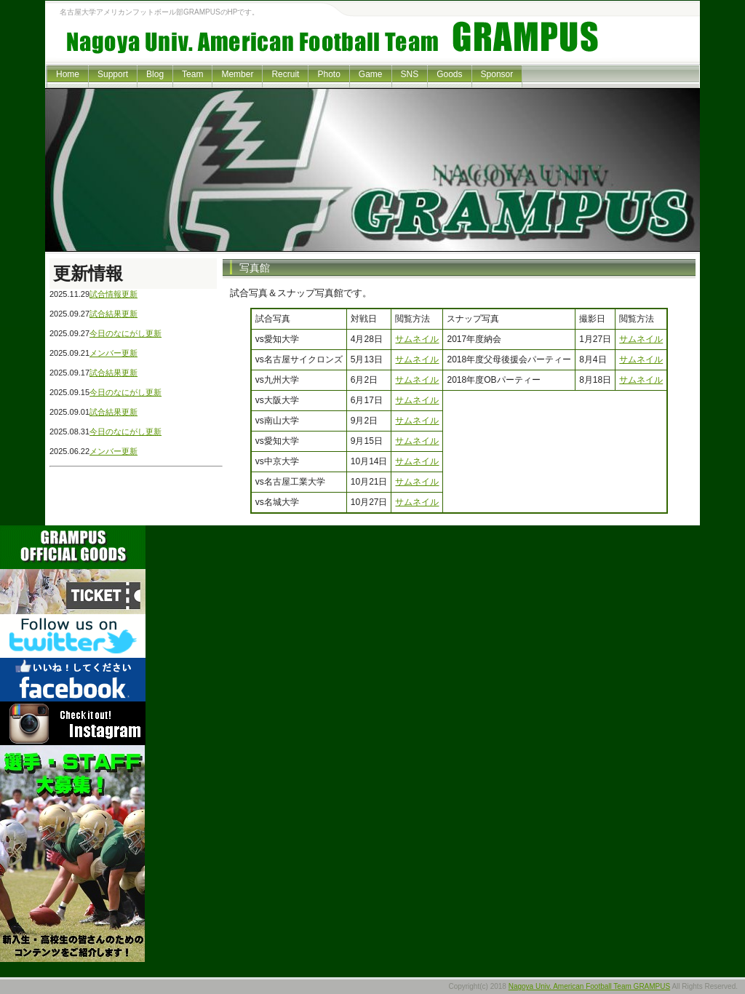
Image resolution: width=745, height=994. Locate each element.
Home (67, 74)
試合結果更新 (113, 313)
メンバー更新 (113, 353)
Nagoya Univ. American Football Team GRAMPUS (590, 986)
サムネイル (417, 339)
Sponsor (497, 74)
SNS (410, 74)
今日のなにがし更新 (125, 333)
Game (371, 74)
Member (237, 74)
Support (112, 74)
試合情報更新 (113, 294)
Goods (449, 74)
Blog (155, 74)
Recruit (285, 74)
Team (192, 74)
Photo (328, 74)
